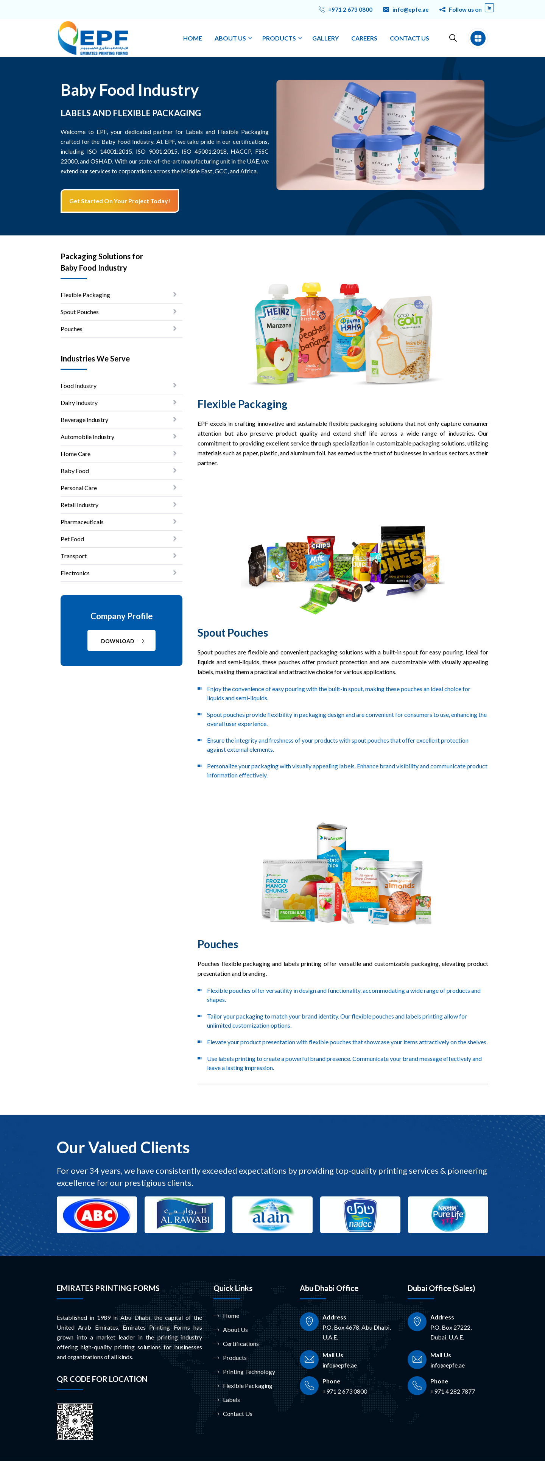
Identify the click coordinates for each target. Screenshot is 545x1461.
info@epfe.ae (410, 9)
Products (230, 1357)
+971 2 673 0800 (350, 9)
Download (122, 640)
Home (226, 1315)
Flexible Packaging (242, 1385)
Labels (226, 1399)
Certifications (236, 1343)
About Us (230, 1329)
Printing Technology (244, 1371)
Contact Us (232, 1413)
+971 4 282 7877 (452, 1391)
